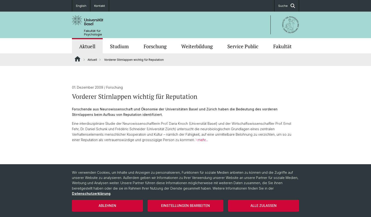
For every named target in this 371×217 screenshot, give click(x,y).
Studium (119, 46)
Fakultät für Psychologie (93, 32)
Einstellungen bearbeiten (185, 206)
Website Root (77, 58)
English (81, 6)
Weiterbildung (197, 46)
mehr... (203, 140)
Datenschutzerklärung (91, 193)
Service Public (242, 46)
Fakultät (282, 46)
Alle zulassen (264, 206)
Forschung (155, 46)
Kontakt (99, 6)
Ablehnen (107, 206)
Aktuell (87, 46)
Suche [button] (286, 6)
